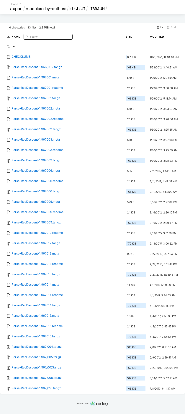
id (71, 8)
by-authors (55, 8)
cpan (17, 8)
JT (83, 8)
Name (16, 36)
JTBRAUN (97, 8)
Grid (171, 27)
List (160, 27)
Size (129, 36)
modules (34, 8)
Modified (157, 36)
